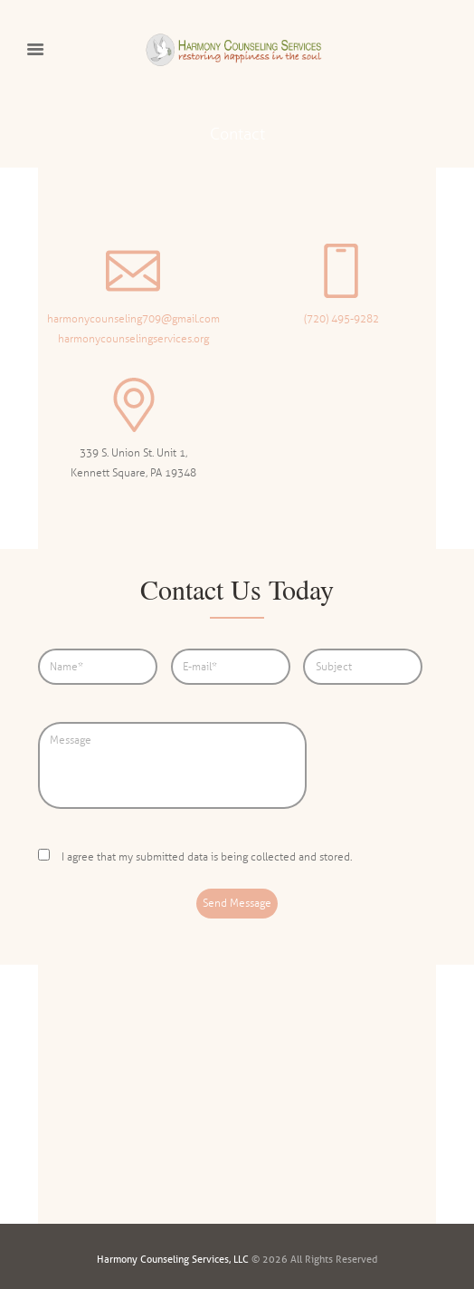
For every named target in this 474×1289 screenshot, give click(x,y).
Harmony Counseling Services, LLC (173, 1259)
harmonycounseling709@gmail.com (133, 319)
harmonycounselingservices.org (133, 338)
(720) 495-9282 (341, 319)
